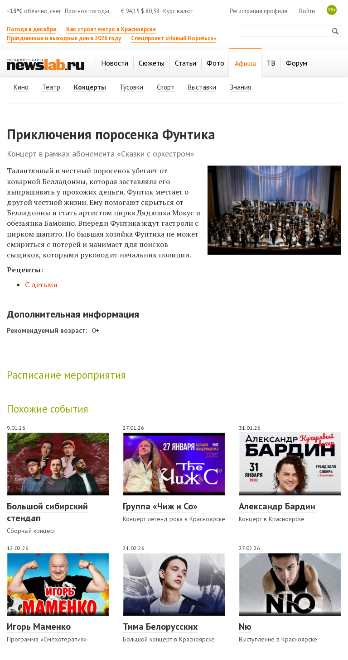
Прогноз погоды (87, 11)
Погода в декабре (31, 29)
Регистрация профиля (258, 11)
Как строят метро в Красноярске (111, 29)
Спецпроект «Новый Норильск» (173, 38)
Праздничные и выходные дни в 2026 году (64, 38)
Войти (307, 11)
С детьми (41, 285)
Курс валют (178, 11)
